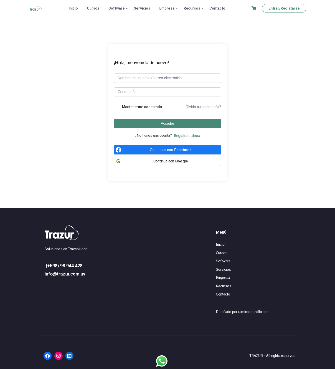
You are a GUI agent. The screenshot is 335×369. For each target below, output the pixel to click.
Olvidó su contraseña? (203, 107)
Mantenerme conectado (142, 107)
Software (117, 8)
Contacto (217, 8)
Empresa (167, 8)
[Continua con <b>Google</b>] (167, 161)
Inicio (73, 8)
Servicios (142, 8)
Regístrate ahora (187, 136)
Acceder (167, 123)
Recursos (192, 8)
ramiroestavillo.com (253, 312)
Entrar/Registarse (284, 8)
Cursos (93, 8)
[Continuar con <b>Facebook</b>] (167, 149)
